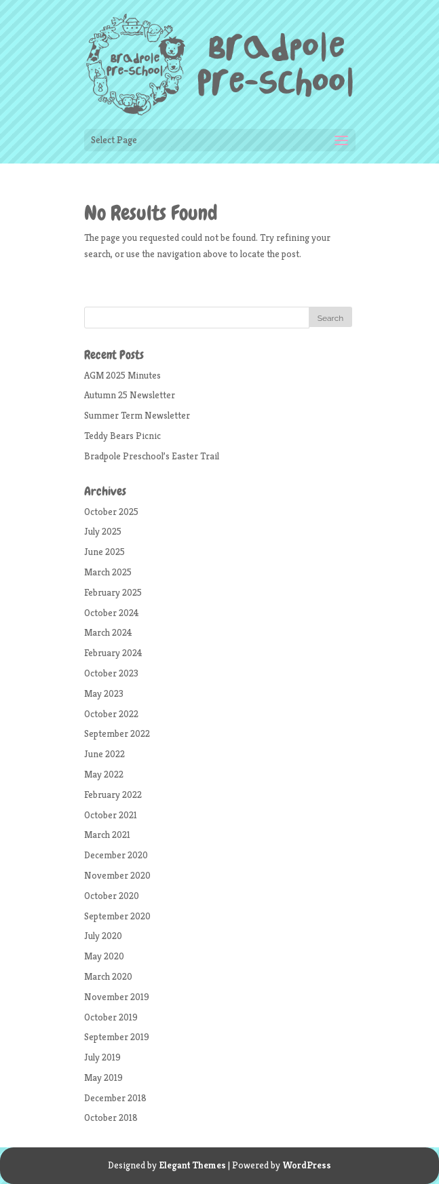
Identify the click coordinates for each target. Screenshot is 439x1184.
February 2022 (113, 794)
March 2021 (107, 834)
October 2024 (111, 613)
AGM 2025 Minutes (122, 375)
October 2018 (111, 1117)
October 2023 (111, 673)
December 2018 (115, 1098)
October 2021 (110, 815)
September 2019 (116, 1037)
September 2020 (117, 916)
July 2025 (102, 531)
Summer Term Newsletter (137, 415)
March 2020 (108, 976)
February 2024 (113, 653)
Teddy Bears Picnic (122, 435)
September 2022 (117, 733)
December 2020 (116, 855)
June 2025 (104, 552)
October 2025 (111, 511)
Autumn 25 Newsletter (129, 395)
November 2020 (117, 875)
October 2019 (111, 1017)
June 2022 (104, 754)
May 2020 (104, 956)
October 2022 (111, 714)
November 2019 (116, 997)
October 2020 (111, 896)
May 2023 (103, 693)
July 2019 (102, 1057)
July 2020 (103, 936)
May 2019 (103, 1077)
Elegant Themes (192, 1165)
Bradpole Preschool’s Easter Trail (151, 456)
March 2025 (108, 572)
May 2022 (103, 774)
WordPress (306, 1165)
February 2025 (113, 592)
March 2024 (108, 632)
